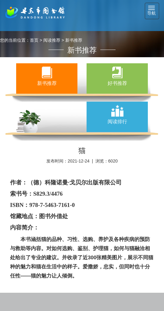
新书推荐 (73, 40)
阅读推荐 (51, 40)
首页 (34, 40)
